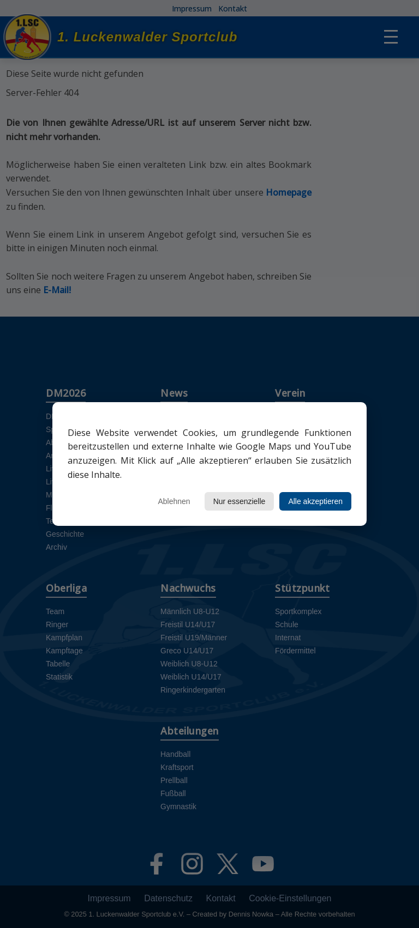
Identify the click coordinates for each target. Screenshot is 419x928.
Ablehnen (174, 501)
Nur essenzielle (239, 501)
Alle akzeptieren (315, 501)
